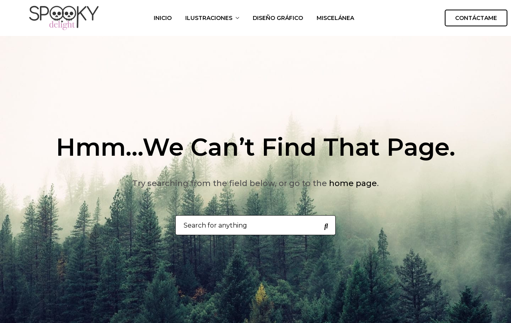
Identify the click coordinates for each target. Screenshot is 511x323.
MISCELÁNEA (335, 18)
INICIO (163, 18)
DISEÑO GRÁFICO (278, 18)
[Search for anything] (326, 225)
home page (353, 183)
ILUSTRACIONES (208, 18)
